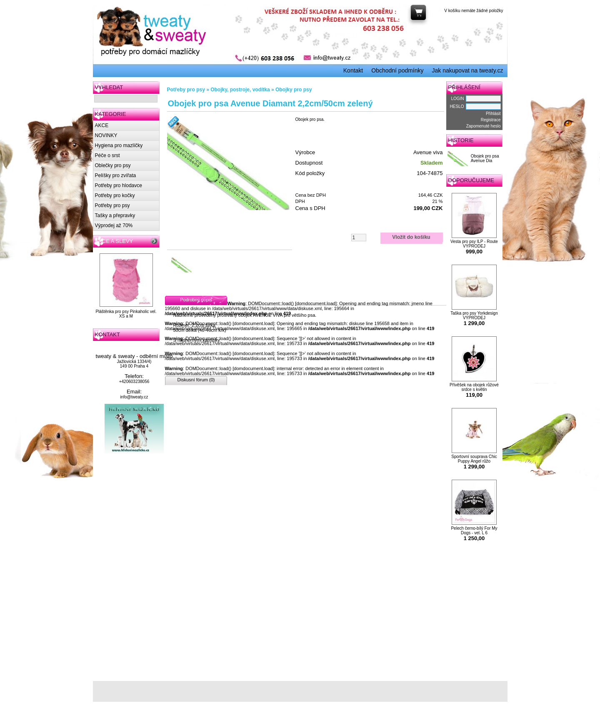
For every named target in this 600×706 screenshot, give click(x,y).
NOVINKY (106, 135)
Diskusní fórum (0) (196, 379)
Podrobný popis (196, 299)
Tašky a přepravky (115, 215)
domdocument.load (315, 303)
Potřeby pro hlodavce (118, 185)
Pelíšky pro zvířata (115, 175)
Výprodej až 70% (114, 225)
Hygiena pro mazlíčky (119, 145)
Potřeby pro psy (112, 205)
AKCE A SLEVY (114, 241)
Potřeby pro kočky (115, 195)
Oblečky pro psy (113, 165)
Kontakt (353, 70)
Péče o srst (107, 155)
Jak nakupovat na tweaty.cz (467, 70)
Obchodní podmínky (397, 70)
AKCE (102, 125)
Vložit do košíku (411, 237)
